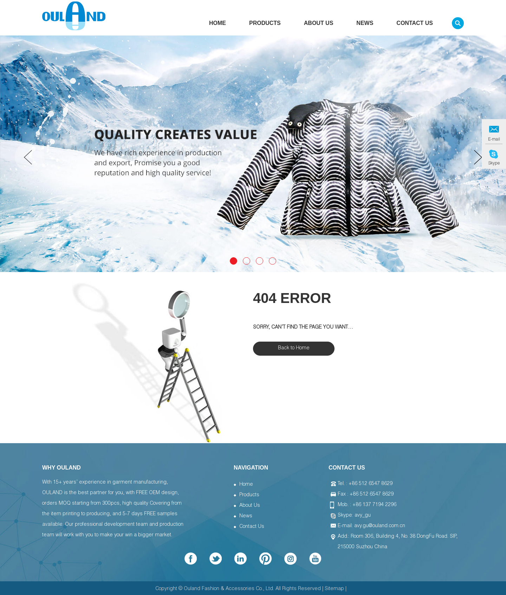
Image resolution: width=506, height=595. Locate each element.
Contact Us (414, 25)
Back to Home (294, 348)
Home (217, 25)
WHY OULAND (61, 468)
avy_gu (363, 515)
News (364, 25)
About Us (318, 25)
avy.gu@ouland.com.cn (379, 526)
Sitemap (334, 589)
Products (265, 25)
